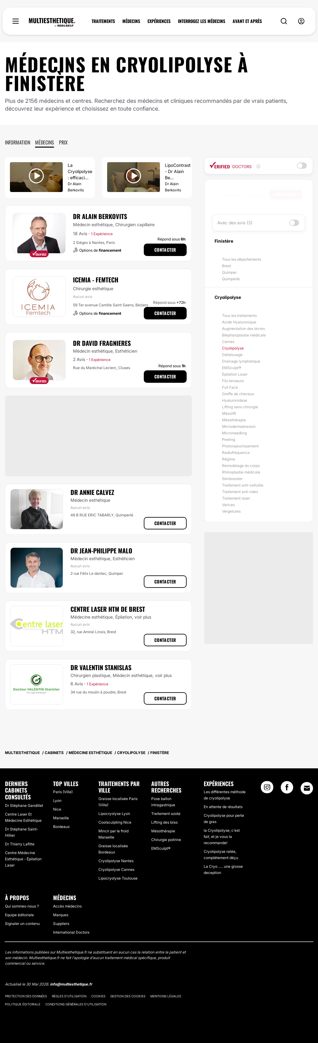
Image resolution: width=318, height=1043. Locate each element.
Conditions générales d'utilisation (75, 1004)
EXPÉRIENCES (159, 21)
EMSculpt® (231, 367)
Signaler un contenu (22, 923)
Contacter (165, 249)
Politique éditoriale (22, 1004)
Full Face (230, 387)
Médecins (44, 142)
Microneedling (234, 433)
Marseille (61, 818)
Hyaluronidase (234, 400)
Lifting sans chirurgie (240, 407)
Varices (228, 504)
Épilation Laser (235, 374)
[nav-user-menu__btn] (301, 21)
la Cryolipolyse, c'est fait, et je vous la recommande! (222, 836)
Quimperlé (231, 279)
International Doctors (71, 932)
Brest (226, 265)
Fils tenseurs (233, 380)
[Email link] (307, 788)
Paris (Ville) (63, 791)
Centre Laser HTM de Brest (107, 609)
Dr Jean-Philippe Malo (101, 550)
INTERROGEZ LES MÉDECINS (201, 21)
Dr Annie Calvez (92, 492)
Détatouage (232, 354)
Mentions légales (165, 996)
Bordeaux (61, 826)
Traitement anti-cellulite (242, 485)
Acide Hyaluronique (239, 322)
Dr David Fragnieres (102, 343)
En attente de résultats (223, 806)
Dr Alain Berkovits (100, 216)
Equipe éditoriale (19, 915)
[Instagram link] (267, 789)
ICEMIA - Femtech (95, 279)
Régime (228, 459)
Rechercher (286, 194)
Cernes (228, 341)
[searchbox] (242, 194)
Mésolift (229, 413)
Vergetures (231, 511)
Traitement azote (165, 813)
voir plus (142, 617)
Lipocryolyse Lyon (114, 813)
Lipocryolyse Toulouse (118, 878)
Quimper (229, 272)
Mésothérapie (234, 420)
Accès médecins (67, 906)
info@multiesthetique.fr (71, 984)
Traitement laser (236, 498)
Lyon (57, 800)
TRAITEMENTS (103, 21)
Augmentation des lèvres (243, 328)
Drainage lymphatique (241, 361)
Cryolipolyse (233, 348)
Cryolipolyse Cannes (116, 869)
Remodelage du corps (241, 465)
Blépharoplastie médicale (244, 335)
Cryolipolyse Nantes (116, 860)
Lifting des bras (164, 822)
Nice (57, 809)
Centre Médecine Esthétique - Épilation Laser (23, 858)
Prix (63, 142)
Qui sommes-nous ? (22, 906)
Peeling (228, 439)
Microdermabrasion (239, 426)
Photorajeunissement (240, 446)
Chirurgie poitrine (166, 839)
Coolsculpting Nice (114, 822)
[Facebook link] (287, 789)
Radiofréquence (236, 452)
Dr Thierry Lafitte (19, 844)
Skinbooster (232, 478)
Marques (60, 915)
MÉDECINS (131, 21)
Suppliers (61, 923)
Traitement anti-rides (240, 491)
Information (17, 142)
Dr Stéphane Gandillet (24, 805)
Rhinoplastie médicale (241, 472)
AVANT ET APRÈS (247, 21)
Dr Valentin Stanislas (100, 667)
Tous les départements (241, 259)
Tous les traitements (239, 315)
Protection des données (26, 996)
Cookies (98, 996)
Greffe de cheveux (238, 393)
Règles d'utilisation (69, 996)
